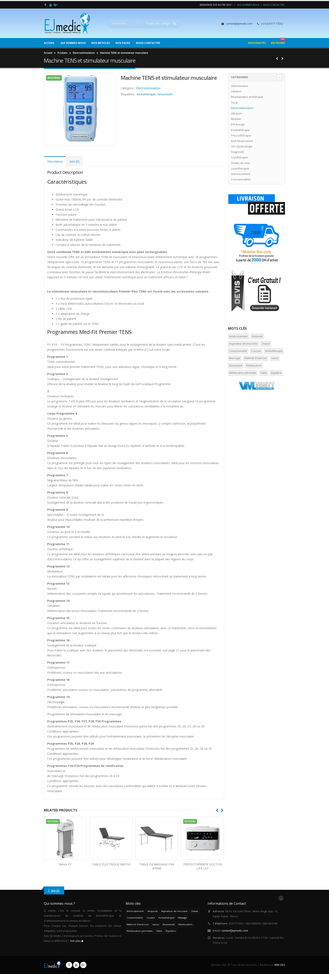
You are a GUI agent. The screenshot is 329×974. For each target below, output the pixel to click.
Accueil (49, 43)
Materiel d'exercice (255, 358)
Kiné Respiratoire (242, 141)
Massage (234, 358)
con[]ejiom (235, 930)
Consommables (241, 179)
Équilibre (276, 373)
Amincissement (240, 174)
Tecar (234, 102)
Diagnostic (237, 152)
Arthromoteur (239, 86)
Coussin (256, 351)
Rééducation (253, 365)
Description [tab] (55, 161)
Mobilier (236, 119)
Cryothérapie (239, 157)
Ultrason (236, 113)
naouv (274, 358)
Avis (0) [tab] (75, 161)
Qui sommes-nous (248, 4)
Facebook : (69, 965)
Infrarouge (238, 124)
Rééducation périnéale (242, 373)
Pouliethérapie (240, 130)
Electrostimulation (148, 88)
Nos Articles (100, 43)
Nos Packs (123, 43)
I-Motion (236, 91)
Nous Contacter (273, 4)
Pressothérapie (241, 135)
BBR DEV (279, 965)
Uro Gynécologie (241, 146)
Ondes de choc (240, 163)
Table (263, 373)
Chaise (266, 343)
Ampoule (257, 336)
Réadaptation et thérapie (247, 97)
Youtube (76, 965)
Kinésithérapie (146, 94)
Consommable (238, 351)
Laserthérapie (240, 168)
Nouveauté (164, 94)
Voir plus (76, 941)
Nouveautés (257, 43)
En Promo (278, 41)
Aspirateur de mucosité (243, 343)
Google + (83, 965)
